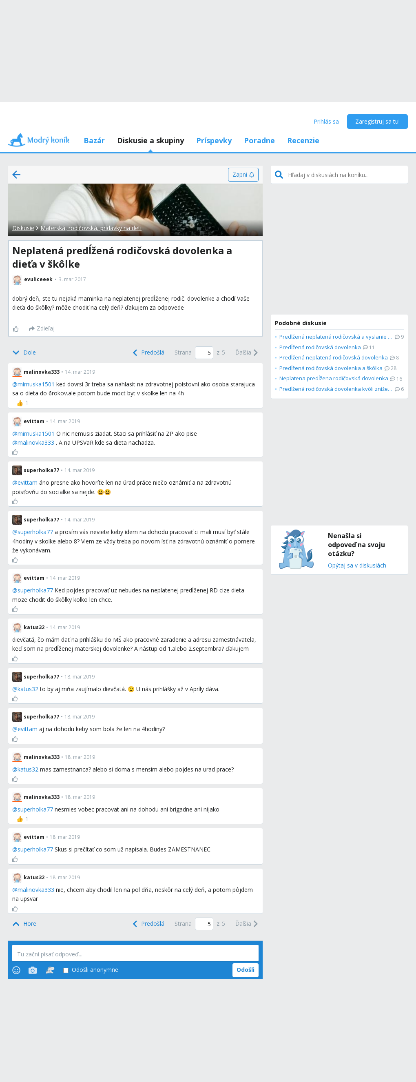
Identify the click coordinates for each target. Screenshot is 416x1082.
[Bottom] (24, 353)
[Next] (247, 353)
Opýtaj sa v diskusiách (357, 565)
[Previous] (147, 353)
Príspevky (214, 140)
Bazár (94, 140)
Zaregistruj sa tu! (377, 121)
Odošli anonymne (90, 970)
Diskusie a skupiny (150, 140)
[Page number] (204, 352)
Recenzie (303, 140)
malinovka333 (36, 442)
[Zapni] (243, 175)
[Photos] (32, 970)
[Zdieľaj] (42, 329)
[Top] (24, 924)
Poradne (259, 140)
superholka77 (35, 532)
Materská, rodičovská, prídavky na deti (91, 228)
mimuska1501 (36, 384)
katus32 (28, 689)
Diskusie (23, 228)
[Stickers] (50, 970)
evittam (28, 482)
